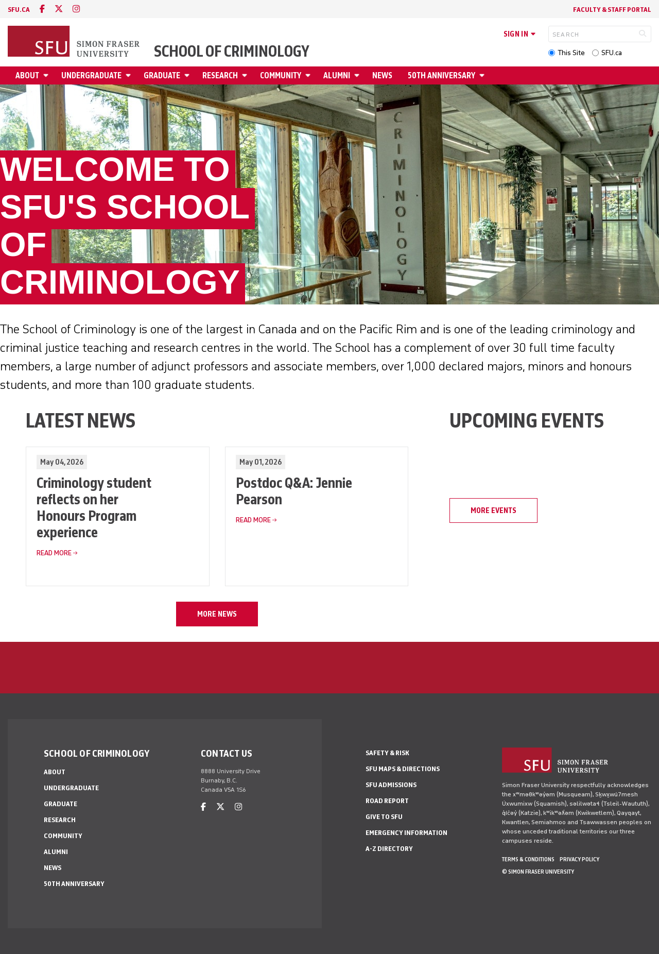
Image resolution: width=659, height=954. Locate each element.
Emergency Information (406, 832)
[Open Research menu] (246, 75)
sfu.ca (19, 9)
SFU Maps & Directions (403, 768)
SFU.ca (611, 52)
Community (280, 75)
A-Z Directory (389, 848)
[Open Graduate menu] (188, 75)
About (27, 75)
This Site (571, 52)
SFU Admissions (391, 784)
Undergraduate (91, 75)
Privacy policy (579, 859)
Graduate (162, 75)
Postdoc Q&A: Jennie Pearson (294, 491)
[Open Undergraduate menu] (130, 75)
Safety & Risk (387, 752)
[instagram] (76, 9)
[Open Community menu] (309, 75)
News (382, 75)
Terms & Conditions (528, 859)
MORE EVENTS (493, 510)
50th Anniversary (441, 75)
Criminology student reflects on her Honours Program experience (94, 507)
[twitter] (59, 9)
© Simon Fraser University (538, 871)
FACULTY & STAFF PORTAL (612, 9)
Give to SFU (384, 816)
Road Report (387, 800)
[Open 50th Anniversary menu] (483, 75)
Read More (54, 553)
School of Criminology (231, 51)
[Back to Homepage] (75, 42)
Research (220, 75)
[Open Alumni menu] (358, 75)
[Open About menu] (47, 75)
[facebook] (42, 9)
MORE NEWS (217, 614)
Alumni (336, 75)
